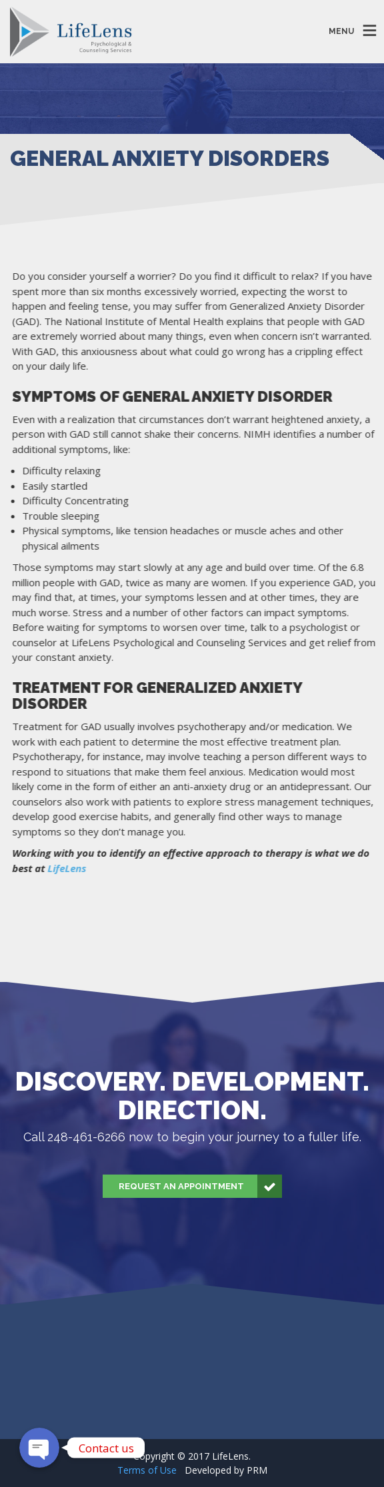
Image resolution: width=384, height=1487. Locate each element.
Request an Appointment (200, 1187)
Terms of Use (147, 1470)
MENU (341, 31)
